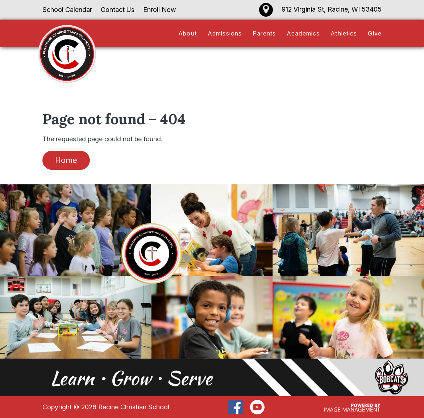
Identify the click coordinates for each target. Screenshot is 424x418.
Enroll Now (159, 9)
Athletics (344, 33)
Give (375, 33)
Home (66, 160)
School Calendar (67, 9)
